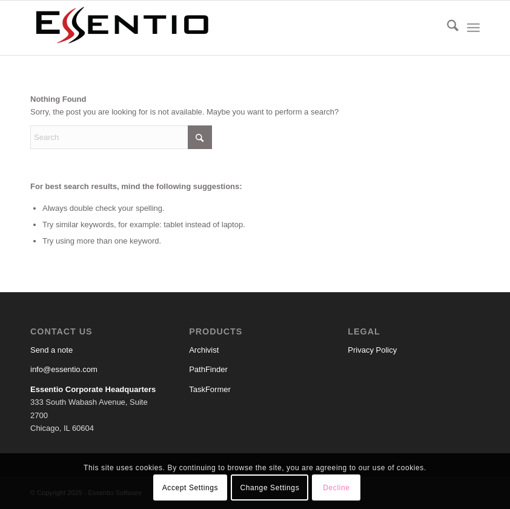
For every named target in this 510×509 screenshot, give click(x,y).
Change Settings (270, 488)
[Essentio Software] (121, 28)
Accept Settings (190, 488)
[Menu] (473, 28)
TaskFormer (210, 389)
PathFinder (208, 369)
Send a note (51, 349)
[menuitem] (447, 28)
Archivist (204, 349)
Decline (336, 488)
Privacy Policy (372, 349)
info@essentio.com (64, 369)
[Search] (447, 28)
